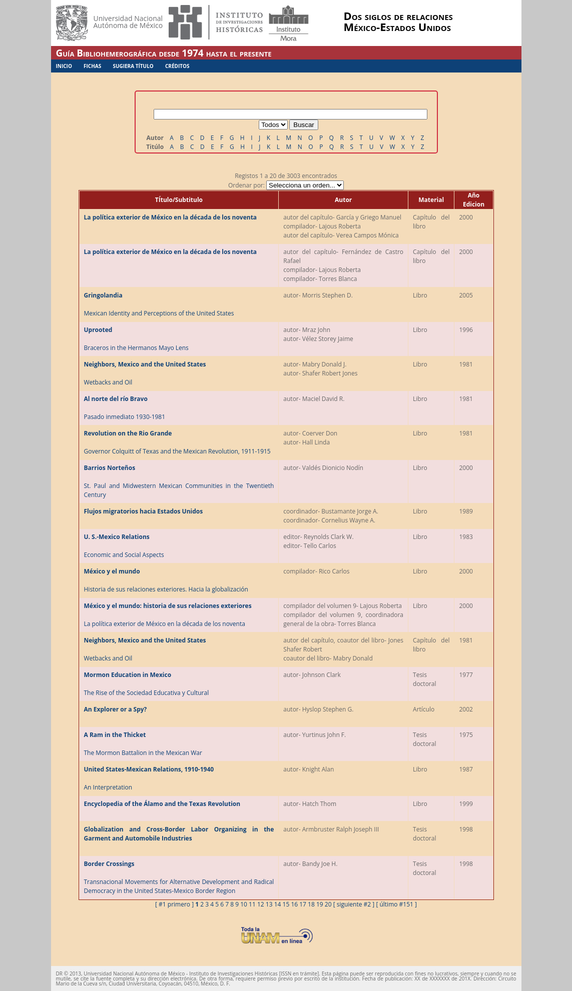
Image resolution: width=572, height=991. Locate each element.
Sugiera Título (133, 66)
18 (311, 904)
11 (252, 904)
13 (269, 904)
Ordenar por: (286, 185)
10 (243, 904)
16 (294, 904)
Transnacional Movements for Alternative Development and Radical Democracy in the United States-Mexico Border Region (179, 877)
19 (319, 904)
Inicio (64, 66)
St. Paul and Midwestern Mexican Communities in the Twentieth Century (179, 481)
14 (277, 904)
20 (328, 904)
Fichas (92, 66)
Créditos (177, 66)
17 (302, 904)
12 (260, 904)
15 (286, 904)
